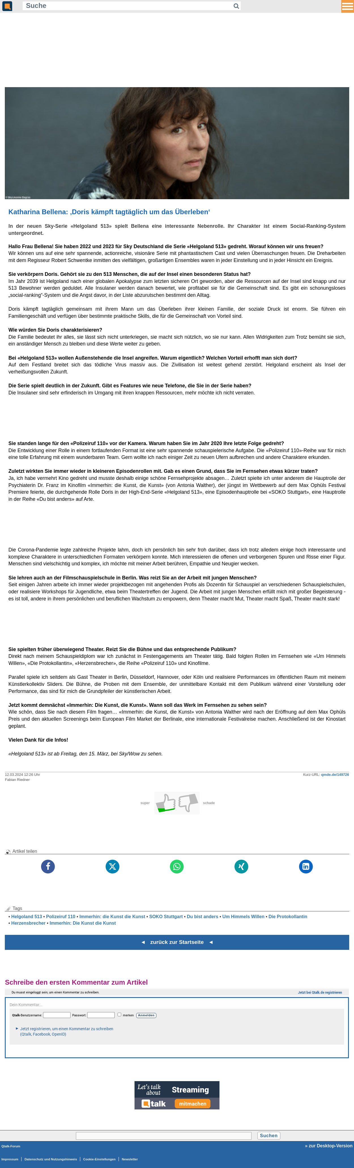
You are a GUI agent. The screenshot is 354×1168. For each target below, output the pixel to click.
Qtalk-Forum (10, 1146)
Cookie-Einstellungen (99, 1159)
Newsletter (130, 1159)
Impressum (9, 1159)
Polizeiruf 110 (60, 916)
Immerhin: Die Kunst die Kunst (83, 923)
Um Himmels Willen (243, 916)
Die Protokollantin (287, 916)
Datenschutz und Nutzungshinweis (51, 1159)
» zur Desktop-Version (329, 1145)
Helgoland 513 (26, 916)
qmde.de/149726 (335, 774)
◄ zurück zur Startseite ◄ (177, 942)
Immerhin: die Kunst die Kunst (112, 916)
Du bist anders (202, 916)
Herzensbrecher (28, 923)
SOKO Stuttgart (166, 916)
